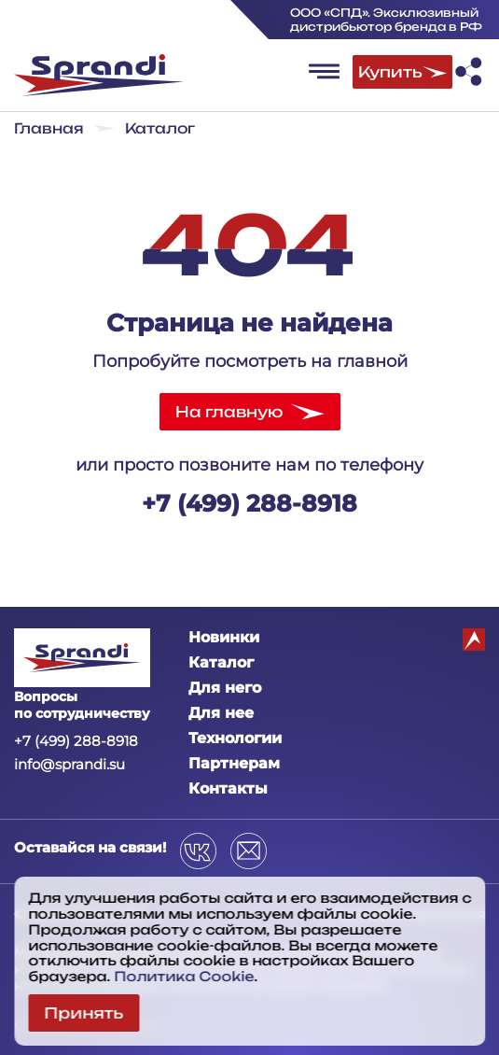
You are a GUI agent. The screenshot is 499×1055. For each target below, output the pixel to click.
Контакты (228, 788)
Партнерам (234, 763)
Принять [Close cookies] (83, 1013)
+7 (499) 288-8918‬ (249, 503)
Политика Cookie (184, 976)
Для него (224, 687)
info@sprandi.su (69, 764)
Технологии (235, 738)
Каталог (221, 662)
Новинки (223, 637)
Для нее (221, 713)
